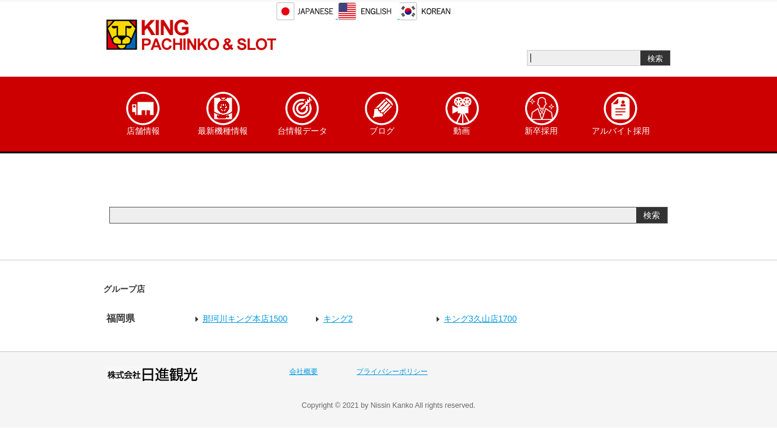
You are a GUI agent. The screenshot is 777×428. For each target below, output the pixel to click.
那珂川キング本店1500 (245, 318)
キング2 (338, 318)
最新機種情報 (223, 114)
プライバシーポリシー (392, 371)
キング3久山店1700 (480, 318)
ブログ (382, 114)
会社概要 (303, 371)
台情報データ (302, 114)
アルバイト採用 (621, 114)
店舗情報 (143, 114)
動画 (461, 114)
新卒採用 (541, 114)
